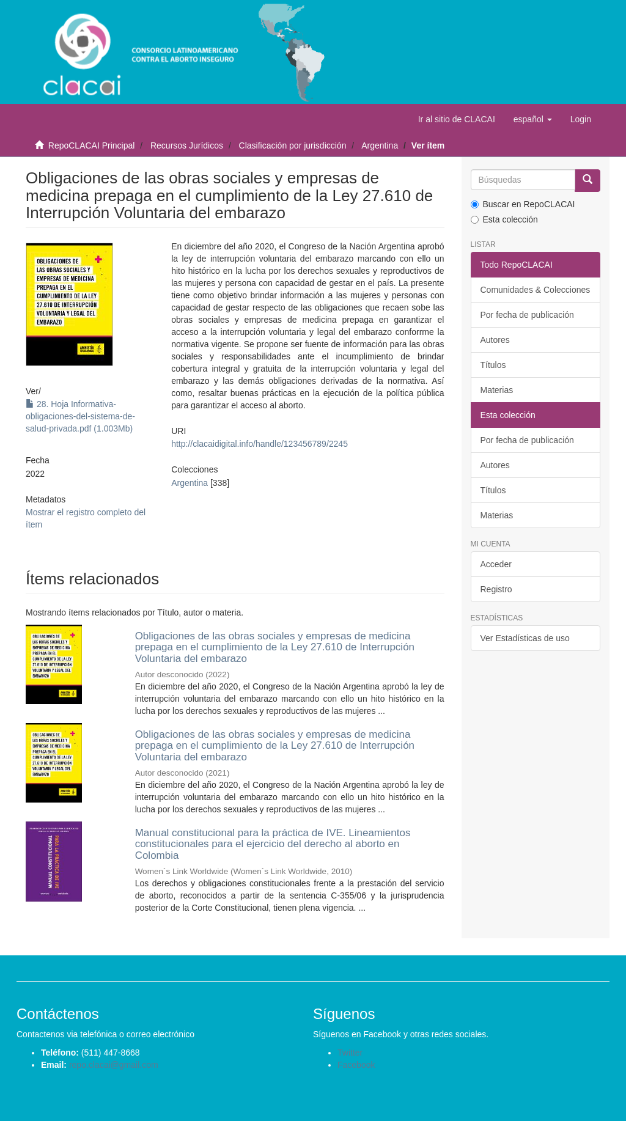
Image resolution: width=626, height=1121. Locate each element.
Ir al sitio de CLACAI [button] (456, 119)
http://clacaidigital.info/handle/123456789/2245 (259, 444)
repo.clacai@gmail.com (113, 1065)
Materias (497, 390)
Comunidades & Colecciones (536, 290)
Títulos (493, 365)
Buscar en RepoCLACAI (523, 204)
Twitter (350, 1052)
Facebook (356, 1065)
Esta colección (504, 219)
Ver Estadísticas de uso (525, 638)
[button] (532, 119)
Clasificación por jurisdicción (293, 145)
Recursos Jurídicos (186, 145)
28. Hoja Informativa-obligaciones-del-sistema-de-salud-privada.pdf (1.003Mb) (80, 416)
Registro (496, 589)
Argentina (379, 145)
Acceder (496, 564)
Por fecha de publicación (527, 315)
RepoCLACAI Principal (91, 145)
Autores (495, 340)
